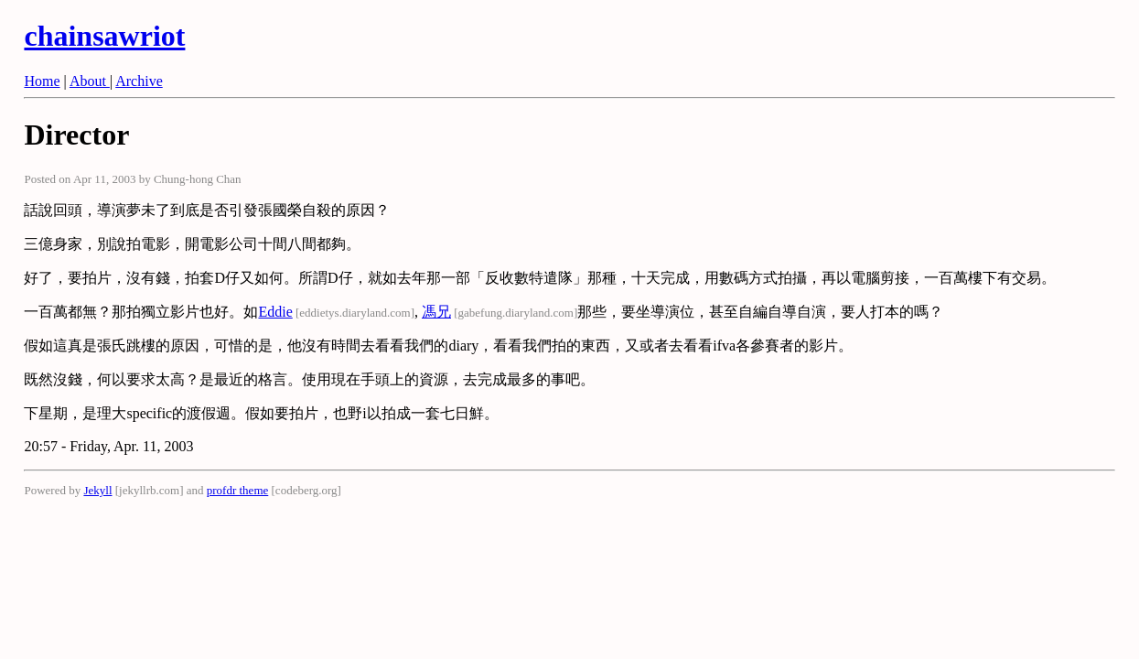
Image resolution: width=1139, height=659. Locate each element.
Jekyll (97, 490)
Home (41, 81)
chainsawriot (104, 35)
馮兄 (436, 311)
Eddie (275, 311)
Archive (139, 81)
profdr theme (238, 490)
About (90, 81)
